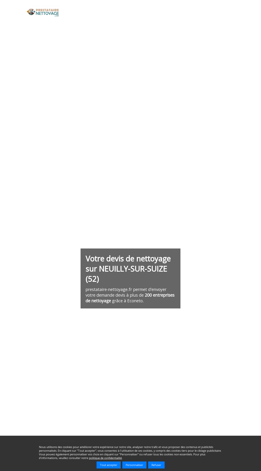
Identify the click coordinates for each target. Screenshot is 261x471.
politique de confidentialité (105, 458)
